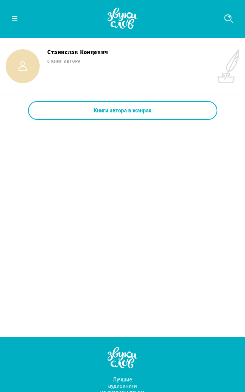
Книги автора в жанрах (122, 110)
